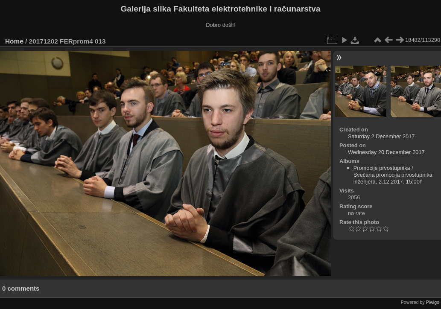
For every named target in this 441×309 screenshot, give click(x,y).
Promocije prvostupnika (381, 168)
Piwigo (432, 302)
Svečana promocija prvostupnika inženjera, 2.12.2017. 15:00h (392, 178)
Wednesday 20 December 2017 (386, 152)
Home (14, 41)
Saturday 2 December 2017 (381, 136)
